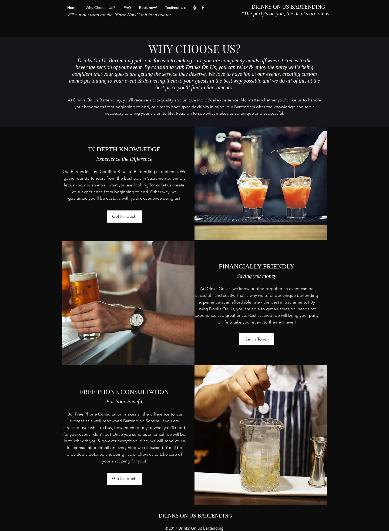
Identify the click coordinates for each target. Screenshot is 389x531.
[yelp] (194, 7)
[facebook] (203, 7)
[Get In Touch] (124, 216)
